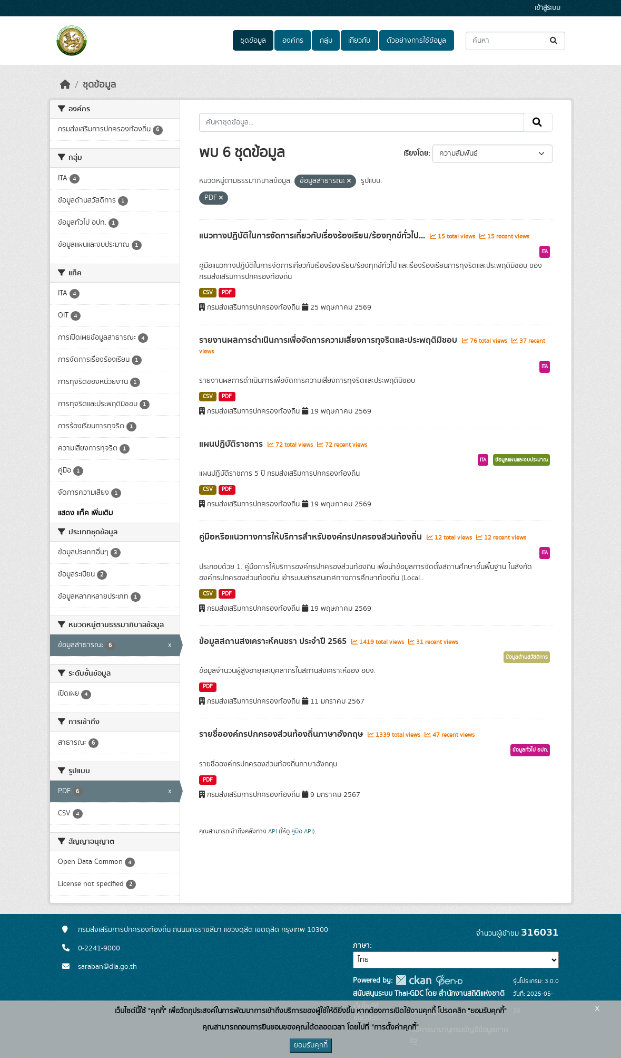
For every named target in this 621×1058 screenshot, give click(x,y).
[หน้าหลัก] (65, 85)
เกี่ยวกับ (359, 40)
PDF (227, 292)
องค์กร (292, 40)
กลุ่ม (326, 40)
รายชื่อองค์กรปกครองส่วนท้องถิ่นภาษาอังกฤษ (282, 734)
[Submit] (554, 41)
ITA (544, 251)
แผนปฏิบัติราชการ (232, 444)
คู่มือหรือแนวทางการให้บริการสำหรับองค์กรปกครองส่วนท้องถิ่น (311, 537)
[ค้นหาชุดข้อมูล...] (515, 41)
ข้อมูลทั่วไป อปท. (530, 750)
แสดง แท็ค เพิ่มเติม (85, 513)
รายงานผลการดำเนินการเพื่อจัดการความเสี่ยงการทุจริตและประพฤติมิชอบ (329, 340)
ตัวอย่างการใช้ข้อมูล (416, 40)
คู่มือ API (302, 831)
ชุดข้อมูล (253, 40)
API (272, 831)
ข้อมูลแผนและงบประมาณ (521, 460)
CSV (208, 292)
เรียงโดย (415, 153)
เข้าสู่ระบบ (547, 8)
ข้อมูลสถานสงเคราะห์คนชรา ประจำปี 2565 (274, 641)
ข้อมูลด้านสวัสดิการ (527, 657)
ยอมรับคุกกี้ (311, 1045)
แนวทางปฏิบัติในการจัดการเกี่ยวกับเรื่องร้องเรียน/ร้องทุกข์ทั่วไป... (313, 236)
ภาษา (361, 945)
